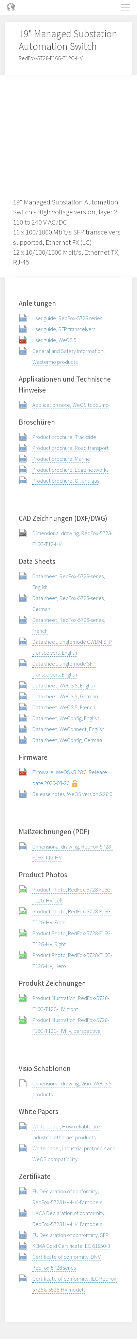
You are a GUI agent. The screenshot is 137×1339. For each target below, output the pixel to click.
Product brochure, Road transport (70, 448)
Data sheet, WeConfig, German (67, 740)
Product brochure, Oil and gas (65, 480)
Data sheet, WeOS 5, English (63, 685)
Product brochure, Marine (61, 458)
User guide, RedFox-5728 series (67, 318)
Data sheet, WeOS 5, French (63, 707)
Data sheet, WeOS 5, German (65, 696)
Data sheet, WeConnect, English (68, 729)
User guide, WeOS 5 (54, 340)
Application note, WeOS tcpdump (70, 405)
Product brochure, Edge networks (70, 469)
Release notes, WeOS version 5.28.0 (72, 794)
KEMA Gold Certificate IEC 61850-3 (71, 1246)
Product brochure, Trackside (64, 437)
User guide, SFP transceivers (63, 329)
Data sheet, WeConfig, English (65, 718)
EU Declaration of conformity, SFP (70, 1235)
